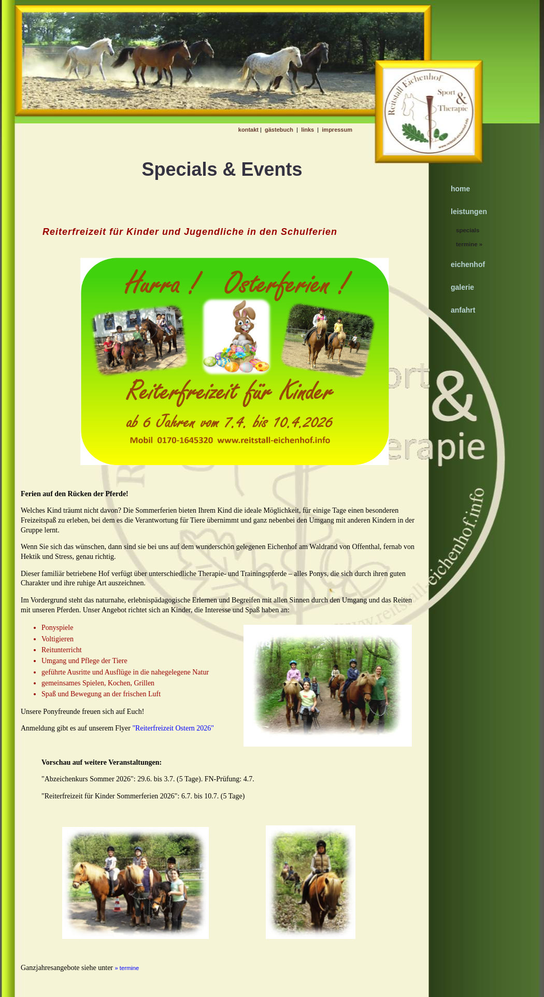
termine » (469, 244)
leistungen (469, 211)
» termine (127, 968)
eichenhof (468, 264)
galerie (462, 287)
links (307, 130)
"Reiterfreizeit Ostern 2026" (172, 728)
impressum (337, 130)
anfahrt (463, 310)
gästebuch (279, 130)
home (460, 189)
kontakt (248, 130)
